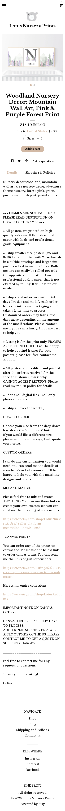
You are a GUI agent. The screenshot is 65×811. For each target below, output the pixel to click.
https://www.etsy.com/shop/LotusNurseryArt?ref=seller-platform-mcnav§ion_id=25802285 (32, 523)
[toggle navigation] (4, 4)
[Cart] (61, 5)
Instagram (32, 758)
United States (37, 131)
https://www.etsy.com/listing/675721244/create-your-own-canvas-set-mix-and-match (32, 572)
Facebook (33, 769)
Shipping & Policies (40, 172)
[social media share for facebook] (12, 161)
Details (12, 172)
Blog (32, 724)
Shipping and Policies (32, 730)
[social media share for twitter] (20, 161)
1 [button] (31, 85)
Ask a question (43, 161)
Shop (32, 718)
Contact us (32, 735)
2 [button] (34, 85)
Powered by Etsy (32, 804)
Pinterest (32, 764)
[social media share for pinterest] (27, 161)
